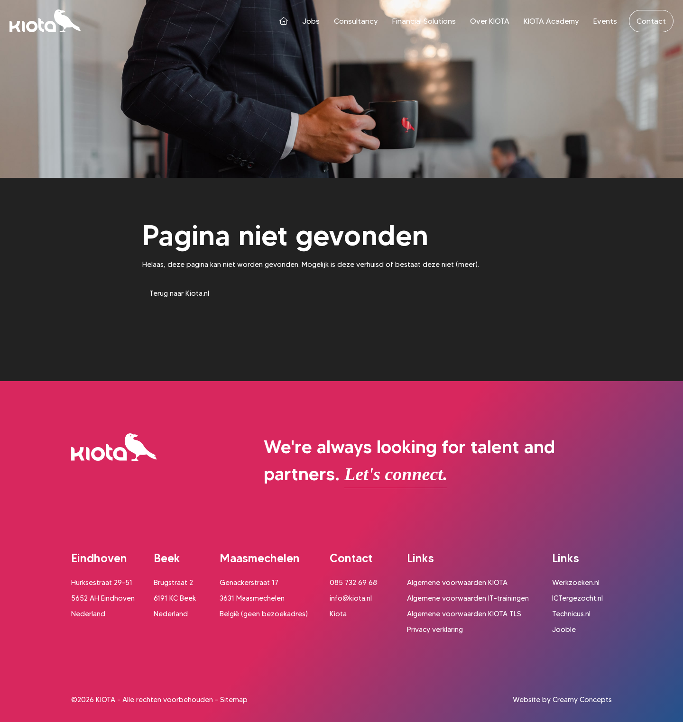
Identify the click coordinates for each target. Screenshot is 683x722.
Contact (651, 21)
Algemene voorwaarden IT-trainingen (468, 598)
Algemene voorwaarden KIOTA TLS (464, 614)
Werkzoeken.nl (576, 582)
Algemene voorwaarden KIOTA (457, 582)
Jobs (311, 21)
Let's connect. (395, 474)
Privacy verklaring (435, 629)
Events (605, 21)
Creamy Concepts (582, 699)
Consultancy (356, 21)
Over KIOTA (489, 21)
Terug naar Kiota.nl (179, 293)
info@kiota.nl (351, 598)
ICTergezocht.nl (577, 598)
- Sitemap (231, 699)
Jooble (564, 629)
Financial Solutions (424, 21)
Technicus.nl (571, 614)
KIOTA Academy (551, 21)
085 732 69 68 (353, 582)
